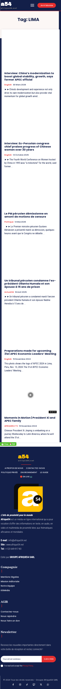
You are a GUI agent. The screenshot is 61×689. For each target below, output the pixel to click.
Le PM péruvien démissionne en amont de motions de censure (26, 215)
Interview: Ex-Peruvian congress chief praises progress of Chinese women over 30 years (27, 146)
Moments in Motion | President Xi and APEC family (29, 419)
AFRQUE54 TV (11, 426)
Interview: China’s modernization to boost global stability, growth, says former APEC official (29, 76)
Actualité (9, 292)
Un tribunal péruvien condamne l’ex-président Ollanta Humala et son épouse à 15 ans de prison (30, 284)
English (8, 85)
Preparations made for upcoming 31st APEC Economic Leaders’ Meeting (30, 352)
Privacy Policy (28, 666)
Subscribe (49, 659)
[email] (21, 659)
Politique (8, 222)
